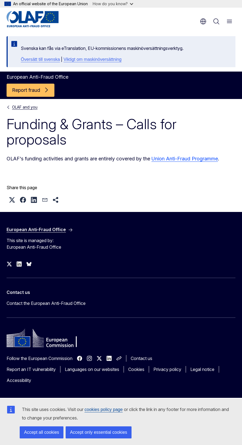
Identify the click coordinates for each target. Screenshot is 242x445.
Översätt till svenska (40, 59)
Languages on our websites (92, 369)
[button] (12, 199)
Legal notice (202, 369)
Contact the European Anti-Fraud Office (46, 303)
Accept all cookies (41, 432)
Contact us (141, 358)
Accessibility (19, 380)
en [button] (203, 21)
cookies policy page (103, 409)
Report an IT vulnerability (31, 369)
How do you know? (113, 3)
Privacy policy (167, 369)
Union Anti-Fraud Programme (184, 158)
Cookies (136, 369)
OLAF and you (24, 107)
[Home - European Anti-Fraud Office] (39, 19)
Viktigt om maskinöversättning (92, 59)
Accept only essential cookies (98, 432)
